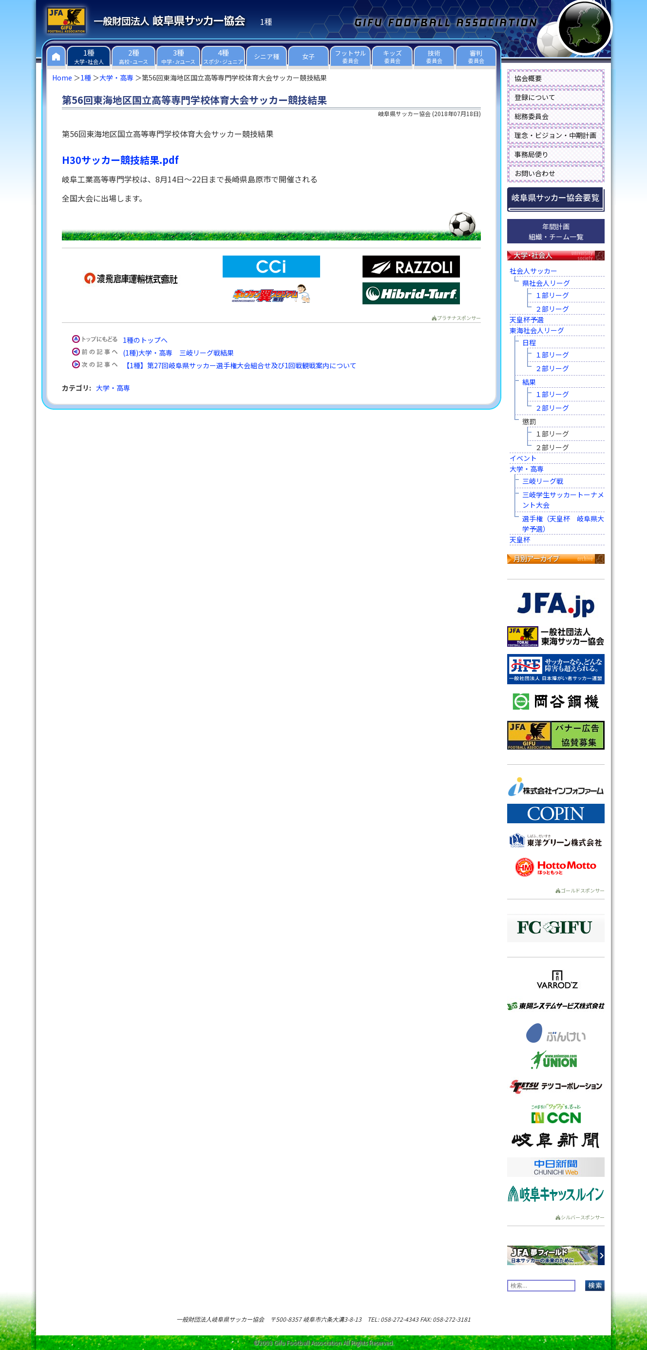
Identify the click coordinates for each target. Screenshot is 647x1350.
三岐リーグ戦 (542, 481)
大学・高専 (116, 77)
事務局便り (531, 154)
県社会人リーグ (546, 283)
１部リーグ (552, 295)
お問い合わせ (534, 173)
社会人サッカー (533, 271)
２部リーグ (552, 309)
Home (62, 77)
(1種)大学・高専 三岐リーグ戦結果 (178, 352)
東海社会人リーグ (537, 330)
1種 (85, 77)
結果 (529, 382)
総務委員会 (531, 116)
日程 (529, 342)
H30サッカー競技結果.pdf (120, 160)
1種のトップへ (145, 340)
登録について (534, 97)
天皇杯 (520, 539)
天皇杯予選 (527, 319)
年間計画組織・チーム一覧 (556, 231)
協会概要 (528, 78)
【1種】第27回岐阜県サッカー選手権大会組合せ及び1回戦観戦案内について (240, 365)
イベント (523, 458)
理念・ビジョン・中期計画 (555, 135)
